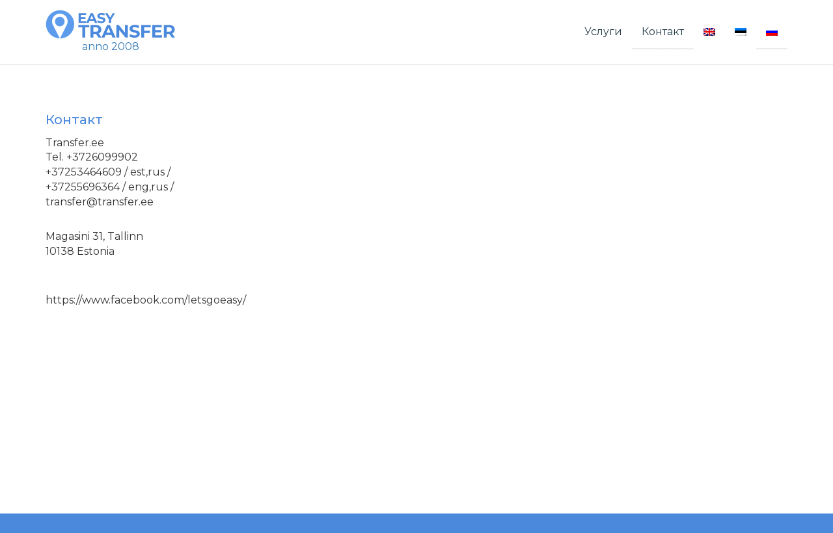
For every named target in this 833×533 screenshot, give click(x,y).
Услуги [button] (603, 31)
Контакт (663, 31)
